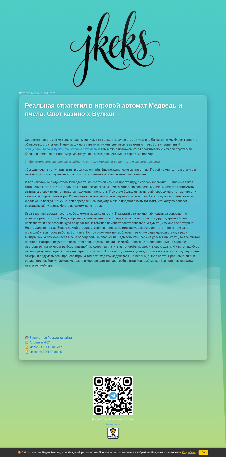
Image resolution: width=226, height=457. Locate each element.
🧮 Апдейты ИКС (37, 342)
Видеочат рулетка (113, 424)
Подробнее (188, 452)
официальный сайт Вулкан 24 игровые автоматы (61, 149)
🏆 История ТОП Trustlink (43, 352)
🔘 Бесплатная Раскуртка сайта (48, 338)
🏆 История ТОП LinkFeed (43, 347)
